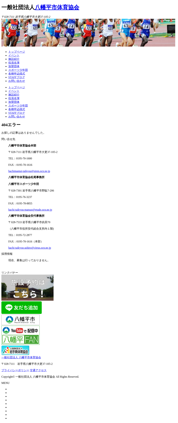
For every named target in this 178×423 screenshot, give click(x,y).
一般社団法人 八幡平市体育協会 (21, 357)
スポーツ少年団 (18, 69)
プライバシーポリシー (15, 370)
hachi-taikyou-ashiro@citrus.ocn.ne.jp (29, 247)
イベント (13, 55)
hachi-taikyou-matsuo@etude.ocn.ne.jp (30, 209)
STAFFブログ (16, 77)
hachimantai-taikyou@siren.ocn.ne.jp (29, 171)
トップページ (16, 51)
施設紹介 (13, 59)
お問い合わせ (16, 80)
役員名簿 (13, 62)
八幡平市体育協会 (57, 7)
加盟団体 (13, 66)
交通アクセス (38, 370)
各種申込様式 (16, 73)
